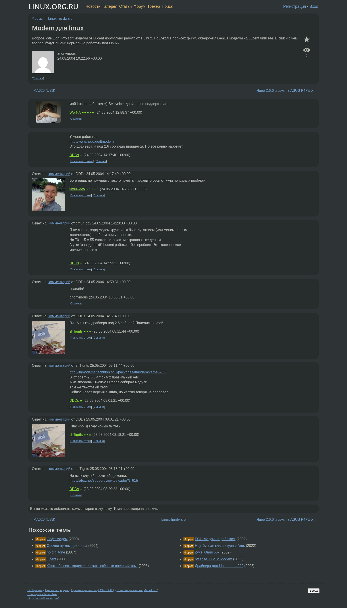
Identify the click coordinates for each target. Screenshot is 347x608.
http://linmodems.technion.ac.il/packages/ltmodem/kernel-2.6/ (117, 372)
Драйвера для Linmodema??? (219, 566)
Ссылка (38, 78)
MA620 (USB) (44, 90)
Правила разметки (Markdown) (137, 590)
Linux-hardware (60, 18)
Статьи (125, 6)
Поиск (167, 6)
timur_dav (77, 189)
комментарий (59, 174)
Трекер (153, 6)
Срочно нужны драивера (67, 546)
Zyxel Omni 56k (207, 552)
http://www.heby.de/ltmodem (91, 141)
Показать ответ (80, 195)
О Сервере (34, 590)
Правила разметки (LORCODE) (92, 590)
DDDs (74, 155)
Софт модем (57, 539)
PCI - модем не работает (215, 539)
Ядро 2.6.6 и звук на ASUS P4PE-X (285, 90)
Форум (139, 6)
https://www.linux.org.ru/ (43, 598)
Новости (92, 6)
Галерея (109, 6)
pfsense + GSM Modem (213, 559)
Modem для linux (58, 27)
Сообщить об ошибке (42, 594)
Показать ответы (81, 161)
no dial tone (56, 552)
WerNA (75, 112)
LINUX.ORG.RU (53, 6)
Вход (313, 6)
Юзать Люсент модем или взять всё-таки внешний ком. (92, 566)
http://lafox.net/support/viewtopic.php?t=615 (103, 480)
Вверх (314, 590)
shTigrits (76, 331)
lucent (51, 559)
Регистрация (294, 6)
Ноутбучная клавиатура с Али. (220, 546)
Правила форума (57, 590)
